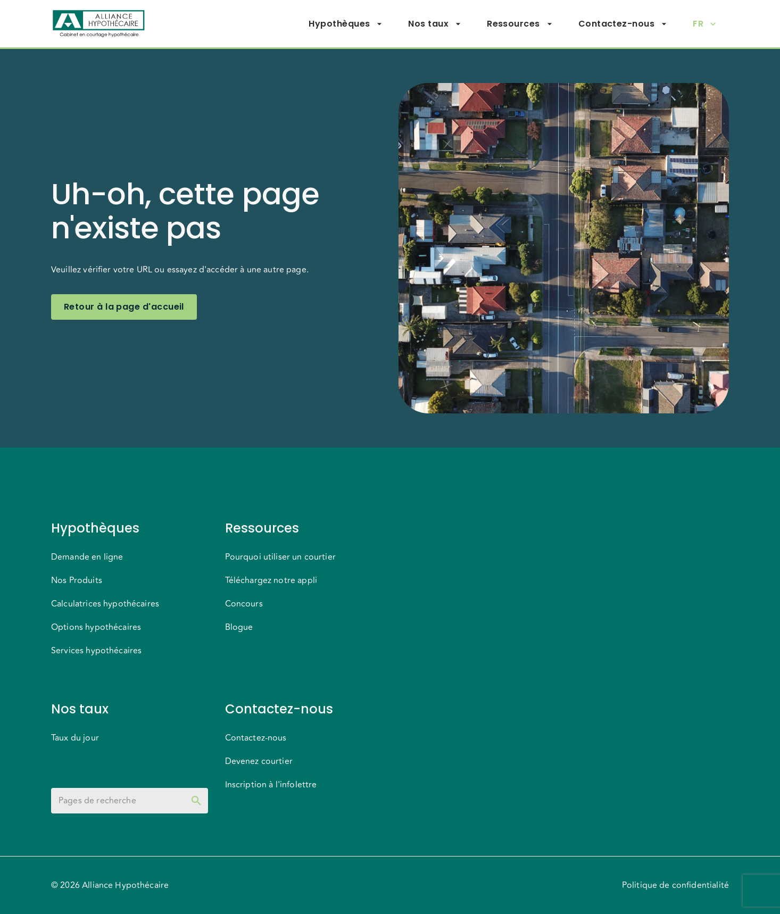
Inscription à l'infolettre (271, 784)
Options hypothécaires (96, 627)
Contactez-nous (623, 24)
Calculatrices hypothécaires (105, 603)
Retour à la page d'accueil (124, 307)
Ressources (520, 24)
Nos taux (434, 24)
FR (704, 24)
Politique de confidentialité (675, 885)
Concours (244, 603)
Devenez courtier (259, 761)
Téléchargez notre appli (271, 580)
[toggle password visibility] (196, 800)
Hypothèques (345, 24)
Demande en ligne (87, 557)
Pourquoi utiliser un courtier (280, 557)
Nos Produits (76, 580)
